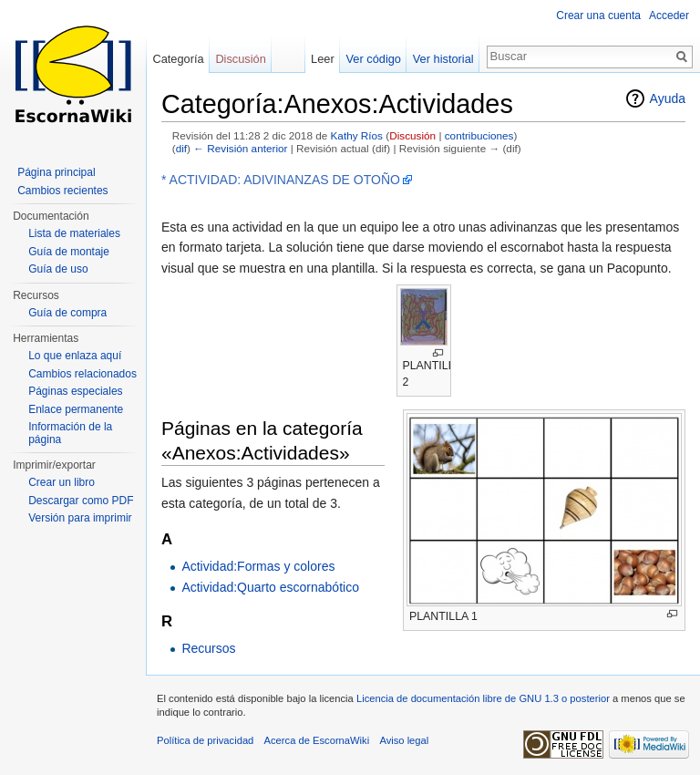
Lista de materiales (74, 233)
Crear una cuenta (598, 15)
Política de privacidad (205, 740)
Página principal (56, 172)
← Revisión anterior (240, 148)
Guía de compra (67, 312)
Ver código (373, 59)
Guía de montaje (68, 251)
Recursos (208, 648)
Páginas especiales (75, 391)
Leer (323, 59)
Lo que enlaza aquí (74, 355)
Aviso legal (403, 740)
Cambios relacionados (82, 373)
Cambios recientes (62, 190)
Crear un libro (61, 482)
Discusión (412, 135)
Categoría (177, 59)
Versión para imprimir (79, 518)
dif (181, 148)
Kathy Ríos (357, 135)
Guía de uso (58, 269)
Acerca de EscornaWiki (317, 740)
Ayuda (667, 98)
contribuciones (479, 135)
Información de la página (70, 433)
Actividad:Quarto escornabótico (270, 587)
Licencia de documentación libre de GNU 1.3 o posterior (483, 698)
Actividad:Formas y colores (258, 566)
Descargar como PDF (80, 500)
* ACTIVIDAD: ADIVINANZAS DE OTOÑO (280, 179)
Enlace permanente (75, 409)
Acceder (669, 15)
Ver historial (443, 59)
